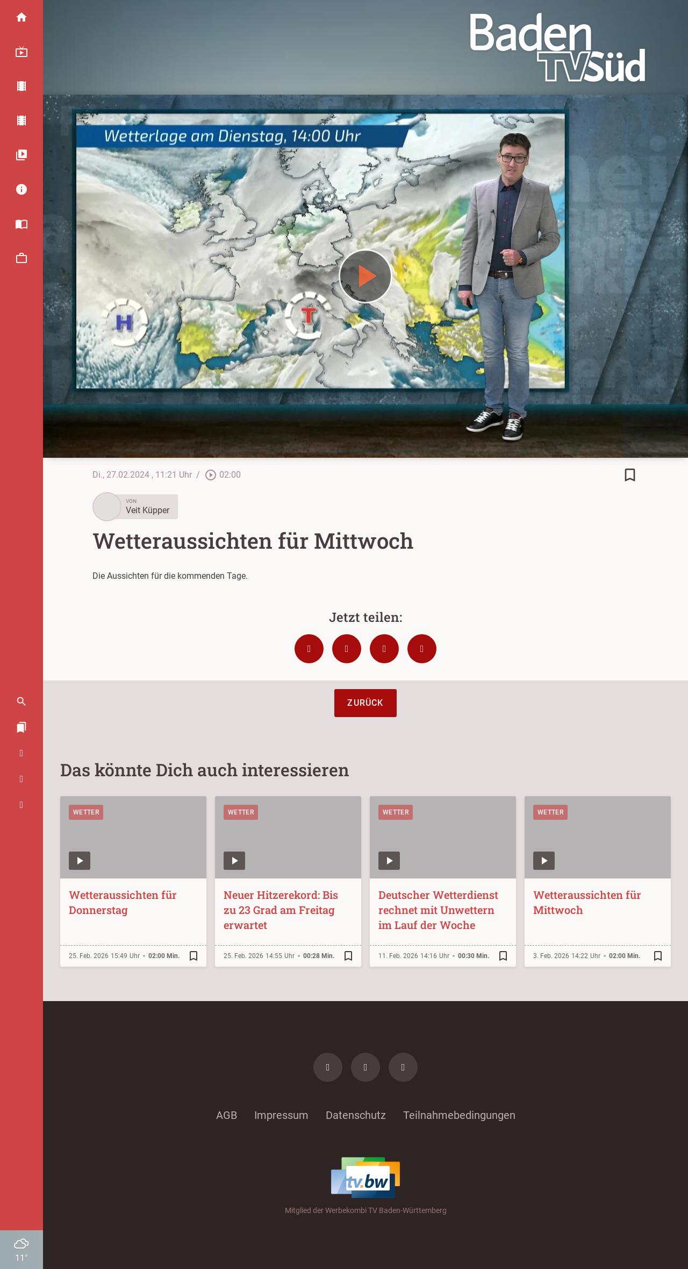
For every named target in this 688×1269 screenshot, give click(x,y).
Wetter (86, 812)
